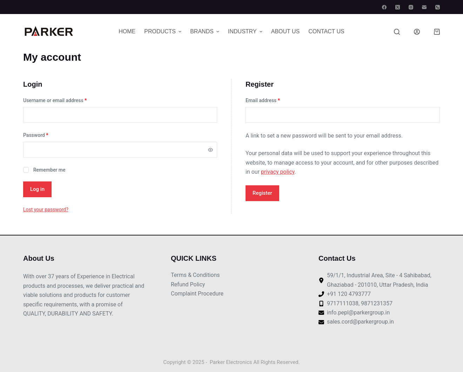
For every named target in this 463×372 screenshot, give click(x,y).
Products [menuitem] (163, 31)
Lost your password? (45, 209)
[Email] (424, 7)
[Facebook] (384, 7)
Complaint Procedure (197, 293)
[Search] (397, 32)
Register (262, 193)
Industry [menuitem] (246, 31)
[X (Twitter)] (397, 7)
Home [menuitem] (127, 31)
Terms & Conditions (195, 275)
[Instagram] (411, 7)
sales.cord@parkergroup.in (360, 321)
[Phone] (437, 7)
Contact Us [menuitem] (326, 31)
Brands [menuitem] (205, 31)
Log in (37, 189)
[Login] (417, 32)
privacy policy (278, 171)
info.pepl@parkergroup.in (358, 312)
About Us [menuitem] (285, 31)
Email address (263, 100)
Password (35, 135)
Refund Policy (188, 284)
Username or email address (55, 100)
